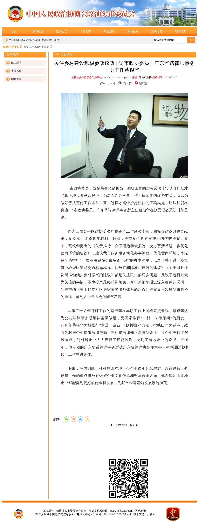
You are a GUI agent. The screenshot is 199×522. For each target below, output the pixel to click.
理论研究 (180, 31)
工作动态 (85, 31)
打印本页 (126, 83)
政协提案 (132, 31)
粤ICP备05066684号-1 (117, 514)
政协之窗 (156, 31)
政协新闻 (16, 62)
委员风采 (16, 70)
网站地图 (140, 510)
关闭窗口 (144, 83)
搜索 (191, 39)
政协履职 (109, 31)
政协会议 (61, 31)
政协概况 (37, 31)
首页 (14, 31)
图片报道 (16, 79)
